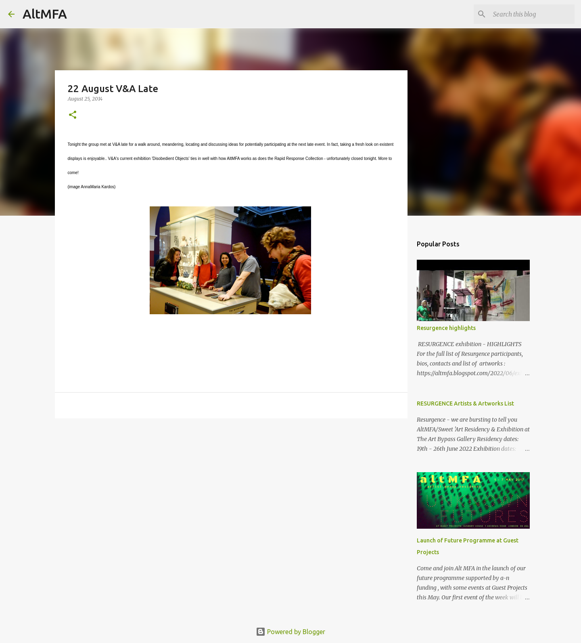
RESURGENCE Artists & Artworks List (465, 403)
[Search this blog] (532, 14)
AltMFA (45, 13)
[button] (72, 115)
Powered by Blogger (290, 631)
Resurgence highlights (446, 328)
